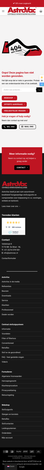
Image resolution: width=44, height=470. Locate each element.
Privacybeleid (30, 456)
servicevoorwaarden (31, 464)
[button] (3, 11)
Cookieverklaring (15, 456)
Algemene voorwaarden (22, 458)
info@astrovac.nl (11, 253)
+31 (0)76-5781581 (12, 250)
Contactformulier (9, 258)
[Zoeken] (39, 89)
